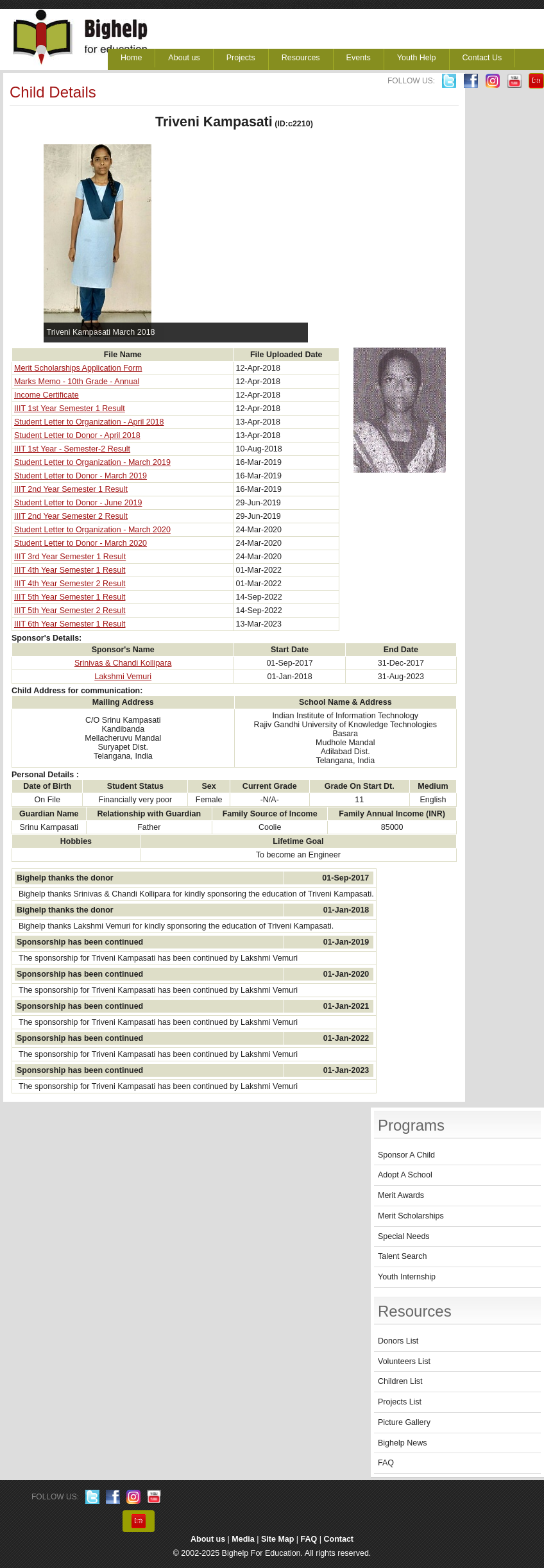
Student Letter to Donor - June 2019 (78, 502)
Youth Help (416, 57)
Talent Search (402, 1256)
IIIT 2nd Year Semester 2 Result (71, 516)
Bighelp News (402, 1442)
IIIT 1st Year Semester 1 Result (69, 408)
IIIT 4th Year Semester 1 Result (69, 570)
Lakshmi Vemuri (122, 676)
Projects (240, 57)
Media (243, 1539)
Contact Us (482, 57)
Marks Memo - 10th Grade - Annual (76, 381)
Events (358, 57)
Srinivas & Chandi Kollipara (122, 663)
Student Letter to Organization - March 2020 (92, 529)
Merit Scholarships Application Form (78, 368)
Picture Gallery (404, 1422)
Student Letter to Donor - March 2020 (80, 543)
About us (184, 57)
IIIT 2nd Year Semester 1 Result (71, 489)
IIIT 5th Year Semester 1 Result (69, 597)
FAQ (386, 1462)
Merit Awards (401, 1195)
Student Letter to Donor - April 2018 (77, 435)
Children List (400, 1381)
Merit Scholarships (411, 1215)
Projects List (399, 1401)
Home (131, 57)
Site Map (277, 1539)
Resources (301, 57)
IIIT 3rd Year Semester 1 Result (70, 556)
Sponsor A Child (406, 1155)
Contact (339, 1539)
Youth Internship (407, 1276)
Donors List (398, 1340)
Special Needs (404, 1236)
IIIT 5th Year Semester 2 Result (69, 610)
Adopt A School (405, 1174)
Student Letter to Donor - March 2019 (80, 475)
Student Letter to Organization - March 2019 (92, 462)
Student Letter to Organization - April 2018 (89, 421)
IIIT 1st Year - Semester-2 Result (72, 448)
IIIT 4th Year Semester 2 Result (69, 583)
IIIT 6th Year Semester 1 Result (69, 624)
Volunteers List (404, 1361)
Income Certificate (46, 395)
